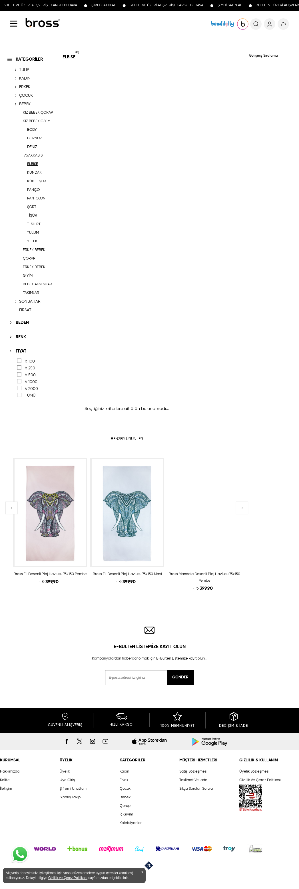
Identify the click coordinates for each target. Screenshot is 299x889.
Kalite (5, 780)
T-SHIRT (34, 224)
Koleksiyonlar (131, 823)
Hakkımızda (9, 771)
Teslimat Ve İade (193, 780)
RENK (21, 337)
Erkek (124, 780)
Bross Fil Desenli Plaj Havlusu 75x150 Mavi (127, 574)
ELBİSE (32, 164)
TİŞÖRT (33, 215)
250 (30, 368)
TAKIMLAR (31, 293)
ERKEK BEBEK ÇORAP (34, 254)
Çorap (125, 806)
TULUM (33, 233)
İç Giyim (126, 814)
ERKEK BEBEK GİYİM (34, 271)
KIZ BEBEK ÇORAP (38, 112)
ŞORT (31, 207)
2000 (31, 389)
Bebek (125, 797)
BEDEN (22, 322)
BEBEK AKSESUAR (37, 284)
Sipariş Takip (70, 797)
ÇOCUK (26, 96)
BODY (32, 130)
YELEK (32, 241)
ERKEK (24, 87)
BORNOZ (34, 138)
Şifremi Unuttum (73, 789)
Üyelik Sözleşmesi (254, 771)
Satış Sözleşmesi (193, 771)
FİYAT (21, 351)
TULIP (24, 70)
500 (30, 375)
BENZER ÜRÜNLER (127, 439)
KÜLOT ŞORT (37, 181)
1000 (31, 382)
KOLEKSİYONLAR (222, 24)
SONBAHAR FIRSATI (30, 306)
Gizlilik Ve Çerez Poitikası (260, 780)
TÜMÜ (30, 395)
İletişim (6, 789)
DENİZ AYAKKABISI (33, 151)
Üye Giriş (67, 780)
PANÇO (33, 190)
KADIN (25, 78)
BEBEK (25, 104)
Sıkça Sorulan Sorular (196, 789)
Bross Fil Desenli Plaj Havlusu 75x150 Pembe (50, 574)
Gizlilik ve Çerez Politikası (67, 878)
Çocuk (125, 789)
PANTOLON (36, 198)
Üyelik (65, 771)
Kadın (124, 771)
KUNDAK (34, 173)
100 (30, 361)
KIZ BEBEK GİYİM (36, 121)
